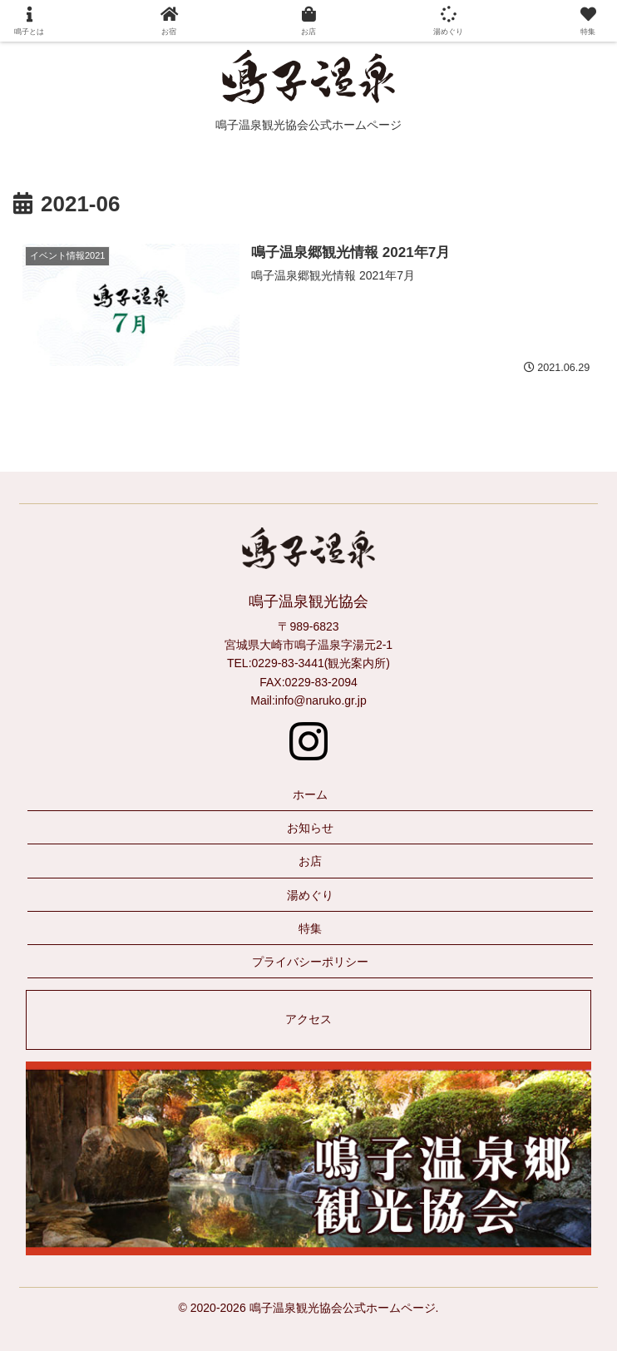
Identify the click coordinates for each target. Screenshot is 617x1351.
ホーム (310, 794)
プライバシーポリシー (310, 961)
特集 (310, 928)
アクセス (308, 1019)
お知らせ (310, 827)
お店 (310, 861)
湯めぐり (310, 895)
